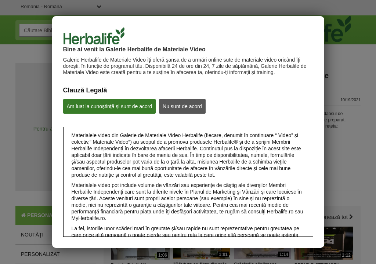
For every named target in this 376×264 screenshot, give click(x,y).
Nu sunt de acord (182, 106)
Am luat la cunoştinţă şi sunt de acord (109, 106)
